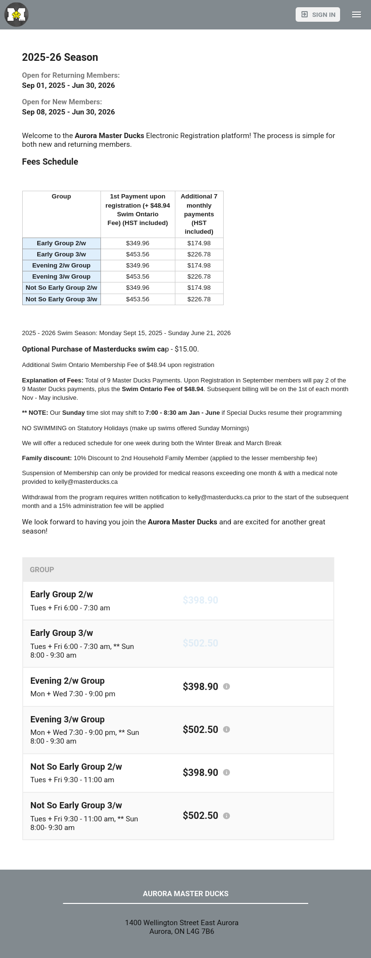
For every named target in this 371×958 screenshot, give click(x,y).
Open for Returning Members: (71, 75)
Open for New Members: (62, 102)
